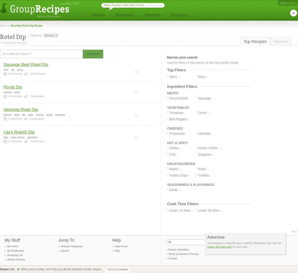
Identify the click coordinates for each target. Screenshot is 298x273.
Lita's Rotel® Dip (19, 132)
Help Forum (121, 246)
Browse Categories (72, 246)
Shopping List (15, 255)
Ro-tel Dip (12, 87)
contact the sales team (219, 246)
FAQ (117, 250)
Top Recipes (255, 41)
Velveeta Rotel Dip (20, 109)
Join (282, 2)
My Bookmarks (15, 250)
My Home (12, 246)
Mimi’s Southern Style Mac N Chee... (125, 5)
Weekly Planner (16, 259)
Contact (172, 258)
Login (292, 2)
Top (293, 231)
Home (3, 25)
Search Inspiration (178, 249)
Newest (281, 41)
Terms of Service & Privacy (183, 254)
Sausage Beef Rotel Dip (25, 64)
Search (65, 250)
